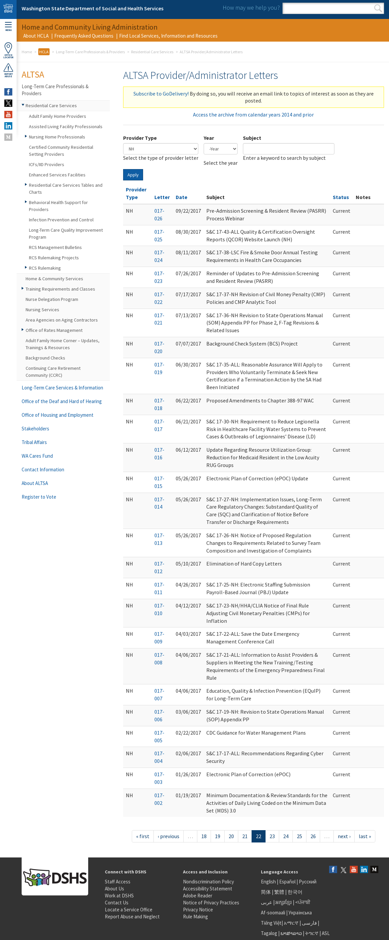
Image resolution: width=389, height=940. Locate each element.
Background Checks (45, 358)
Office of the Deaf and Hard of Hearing (62, 401)
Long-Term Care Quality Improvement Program (66, 233)
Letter (162, 197)
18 (204, 836)
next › (344, 836)
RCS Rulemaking (45, 268)
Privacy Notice (198, 909)
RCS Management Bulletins (55, 247)
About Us (114, 888)
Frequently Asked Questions (83, 36)
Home (27, 51)
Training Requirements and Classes (60, 289)
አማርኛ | (292, 923)
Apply (133, 175)
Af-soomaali (273, 912)
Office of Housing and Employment (58, 415)
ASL (326, 933)
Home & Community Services (54, 279)
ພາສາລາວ (291, 933)
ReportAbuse (8, 70)
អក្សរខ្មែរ (284, 902)
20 (231, 836)
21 (245, 836)
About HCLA (36, 36)
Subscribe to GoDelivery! (161, 93)
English (269, 881)
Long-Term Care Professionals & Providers (90, 51)
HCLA (44, 51)
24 (286, 836)
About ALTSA (35, 483)
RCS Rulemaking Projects (54, 258)
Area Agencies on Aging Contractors (62, 320)
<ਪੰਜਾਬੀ (302, 902)
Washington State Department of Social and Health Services (92, 8)
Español (287, 881)
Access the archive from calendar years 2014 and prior (253, 114)
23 (272, 836)
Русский (307, 881)
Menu (8, 27)
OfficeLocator (8, 50)
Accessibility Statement (207, 888)
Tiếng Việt (271, 923)
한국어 (295, 892)
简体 (266, 892)
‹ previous (168, 836)
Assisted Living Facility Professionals (65, 126)
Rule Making (195, 916)
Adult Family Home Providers (57, 116)
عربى (266, 902)
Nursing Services (42, 310)
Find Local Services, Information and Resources (168, 36)
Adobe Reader (197, 895)
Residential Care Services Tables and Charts (65, 188)
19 (217, 836)
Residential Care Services (152, 51)
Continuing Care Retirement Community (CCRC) (53, 371)
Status (341, 197)
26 (313, 836)
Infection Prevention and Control (61, 220)
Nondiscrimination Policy (208, 881)
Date (181, 197)
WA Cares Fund (37, 456)
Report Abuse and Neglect (132, 916)
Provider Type (140, 137)
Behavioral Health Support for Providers (58, 205)
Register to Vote (39, 497)
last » (365, 836)
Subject (252, 137)
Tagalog (269, 933)
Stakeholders (35, 428)
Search (378, 8)
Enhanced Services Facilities (57, 175)
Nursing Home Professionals (57, 137)
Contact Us (116, 902)
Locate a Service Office (128, 909)
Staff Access (117, 881)
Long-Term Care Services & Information (62, 387)
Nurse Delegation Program (52, 299)
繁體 (279, 892)
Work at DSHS (119, 895)
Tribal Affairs (34, 442)
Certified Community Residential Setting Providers (61, 150)
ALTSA (33, 74)
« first (142, 836)
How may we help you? (251, 7)
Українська (300, 912)
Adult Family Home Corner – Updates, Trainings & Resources (62, 344)
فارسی (309, 923)
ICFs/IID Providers (46, 164)
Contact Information (43, 469)
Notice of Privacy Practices (211, 902)
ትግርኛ (311, 933)
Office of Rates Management (54, 330)
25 (299, 836)
